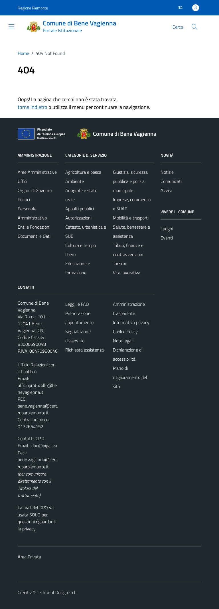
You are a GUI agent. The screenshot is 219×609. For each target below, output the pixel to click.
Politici (24, 199)
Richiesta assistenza (84, 349)
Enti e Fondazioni (34, 226)
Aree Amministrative (37, 172)
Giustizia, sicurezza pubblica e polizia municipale (130, 181)
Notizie (167, 172)
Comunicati (171, 181)
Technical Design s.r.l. (56, 592)
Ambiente (74, 181)
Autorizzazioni (78, 217)
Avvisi (166, 190)
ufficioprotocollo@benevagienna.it (37, 389)
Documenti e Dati (34, 236)
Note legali (123, 340)
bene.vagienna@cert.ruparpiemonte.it (38, 409)
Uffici (22, 181)
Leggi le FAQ (77, 304)
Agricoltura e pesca (83, 172)
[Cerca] (194, 27)
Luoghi (167, 228)
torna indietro (32, 107)
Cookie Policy (125, 331)
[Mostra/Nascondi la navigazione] (11, 26)
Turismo (120, 263)
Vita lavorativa (126, 272)
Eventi (167, 237)
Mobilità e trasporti (131, 217)
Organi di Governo (35, 190)
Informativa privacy (131, 322)
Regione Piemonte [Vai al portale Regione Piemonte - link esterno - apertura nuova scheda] (33, 8)
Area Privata (29, 556)
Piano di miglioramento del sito (130, 377)
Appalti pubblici (79, 208)
